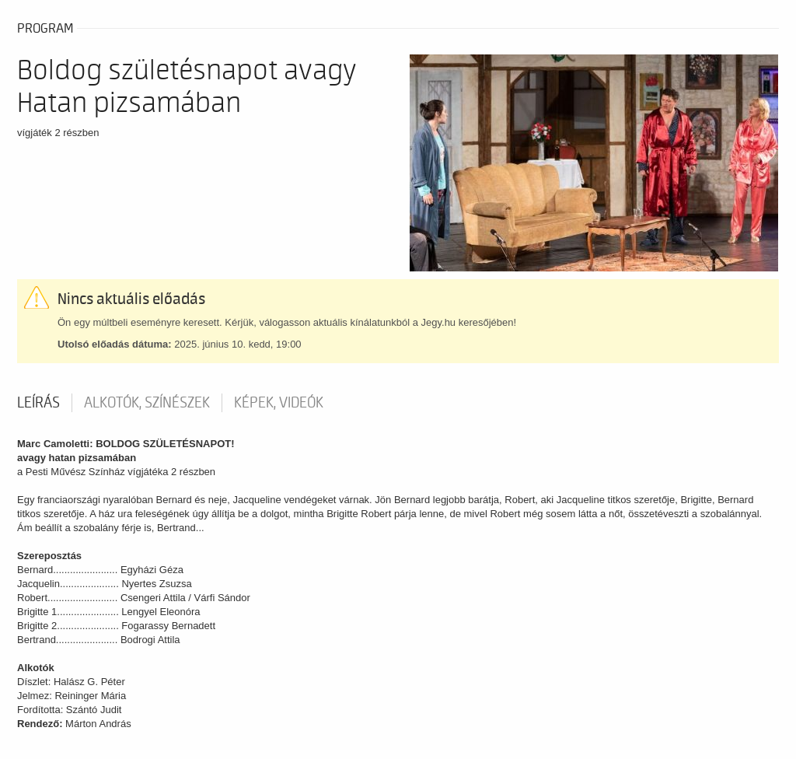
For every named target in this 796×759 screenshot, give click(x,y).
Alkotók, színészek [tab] (147, 402)
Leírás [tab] (38, 402)
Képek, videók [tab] (278, 402)
